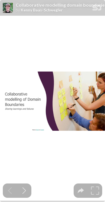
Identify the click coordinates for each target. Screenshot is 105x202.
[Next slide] (24, 190)
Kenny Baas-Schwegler (42, 10)
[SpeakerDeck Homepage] (96, 9)
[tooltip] (80, 190)
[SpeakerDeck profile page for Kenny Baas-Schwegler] (8, 8)
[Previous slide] (10, 190)
